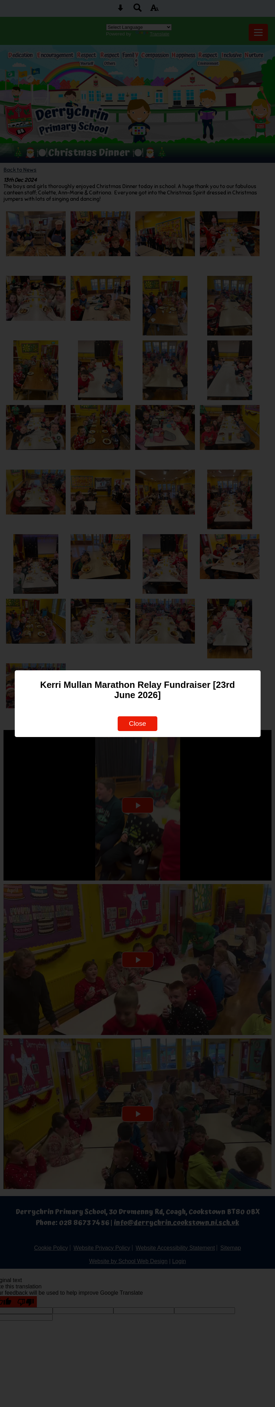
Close (137, 723)
